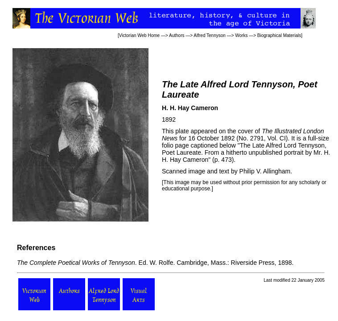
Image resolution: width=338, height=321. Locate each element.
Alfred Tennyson (210, 35)
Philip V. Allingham (265, 171)
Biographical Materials (279, 35)
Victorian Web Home (139, 35)
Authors (176, 35)
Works (241, 35)
